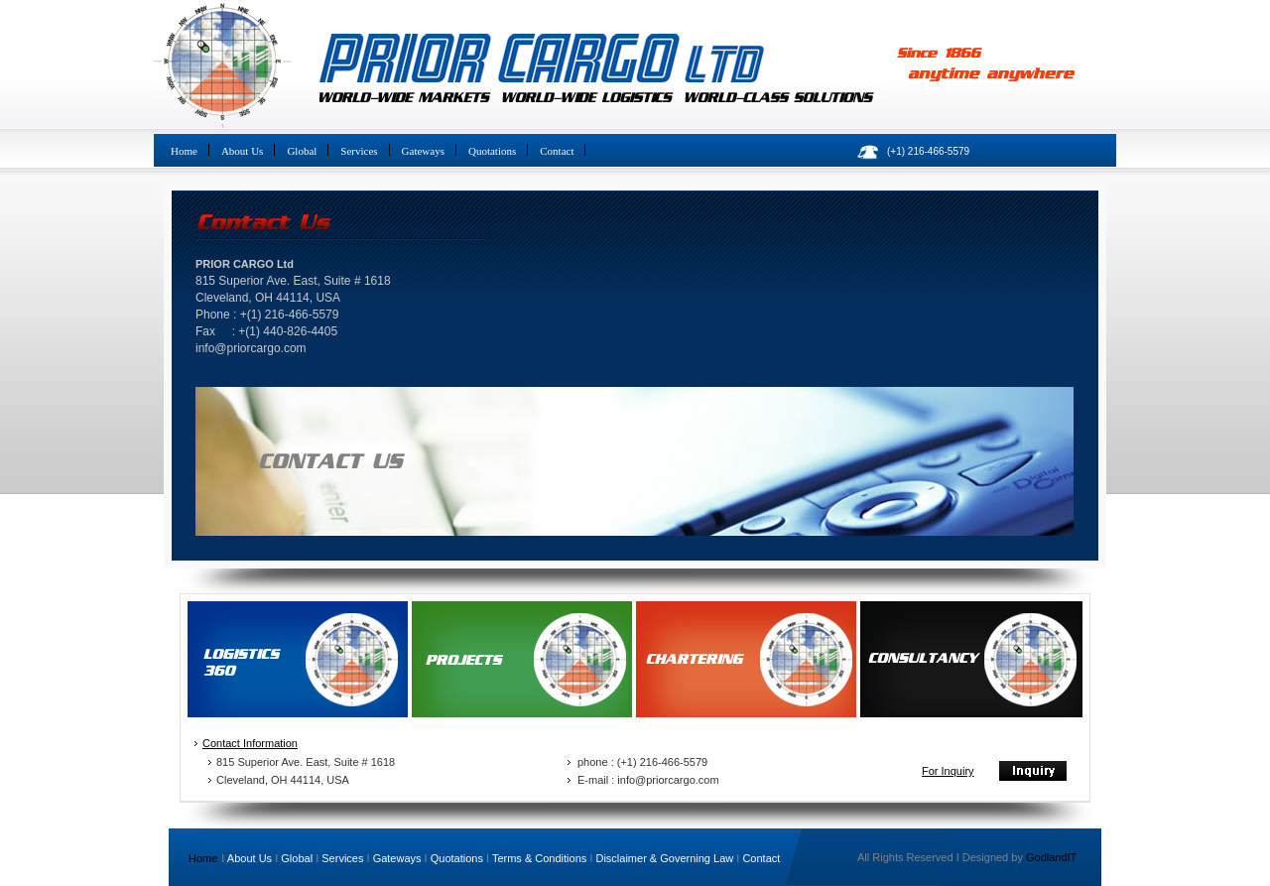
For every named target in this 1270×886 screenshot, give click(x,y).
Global (302, 151)
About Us (242, 151)
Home (184, 151)
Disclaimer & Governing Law (664, 858)
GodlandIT (1051, 857)
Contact (556, 151)
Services (358, 151)
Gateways (423, 151)
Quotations (492, 151)
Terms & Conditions (539, 858)
